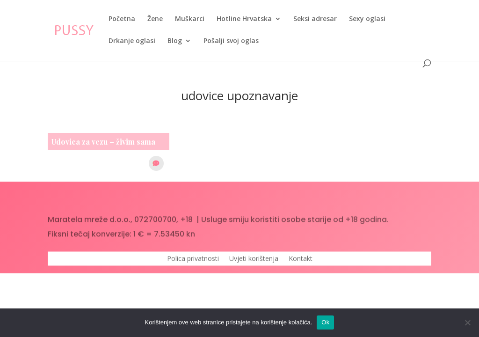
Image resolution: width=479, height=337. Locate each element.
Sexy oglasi (367, 19)
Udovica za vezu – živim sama (103, 142)
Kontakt (300, 261)
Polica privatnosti (193, 261)
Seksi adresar (315, 19)
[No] (467, 322)
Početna (122, 19)
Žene (155, 19)
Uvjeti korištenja (253, 261)
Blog (174, 41)
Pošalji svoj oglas (231, 41)
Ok (325, 322)
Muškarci (189, 19)
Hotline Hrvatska (244, 19)
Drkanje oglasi (132, 41)
